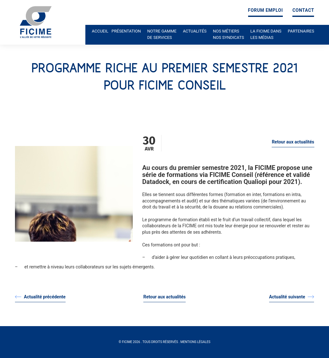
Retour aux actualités (293, 141)
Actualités (194, 31)
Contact (303, 10)
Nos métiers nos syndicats (228, 34)
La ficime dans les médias (265, 34)
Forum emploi (265, 10)
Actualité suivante (291, 296)
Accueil (100, 31)
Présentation (126, 31)
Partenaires (301, 31)
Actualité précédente (40, 296)
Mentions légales (195, 342)
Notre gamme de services (161, 34)
